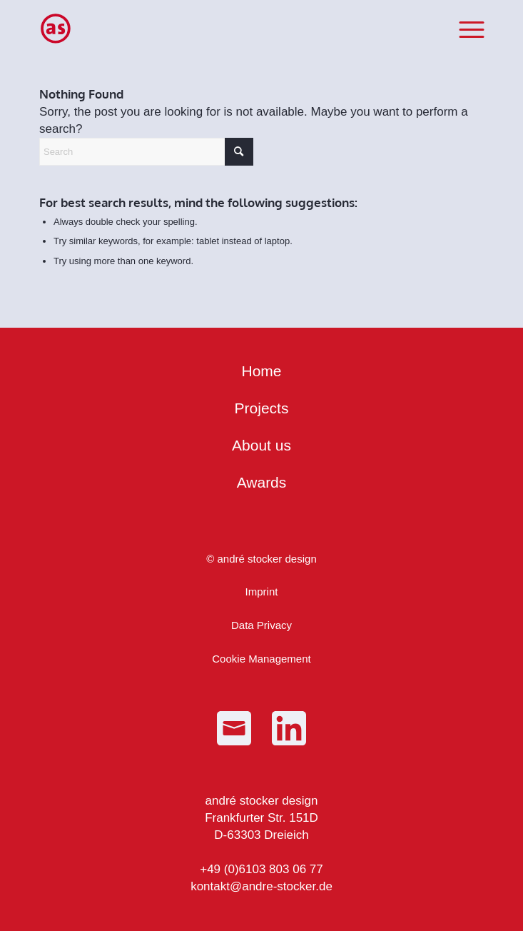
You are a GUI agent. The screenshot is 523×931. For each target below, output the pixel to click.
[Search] (146, 152)
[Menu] (464, 28)
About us (261, 445)
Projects (262, 408)
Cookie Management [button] (261, 659)
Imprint (261, 591)
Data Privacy (261, 625)
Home (261, 371)
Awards (262, 482)
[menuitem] (464, 28)
